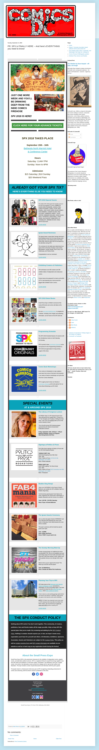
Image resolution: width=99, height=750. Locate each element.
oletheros (73, 327)
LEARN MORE (42, 224)
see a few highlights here (49, 311)
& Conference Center (38, 151)
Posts (71, 134)
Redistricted (87, 297)
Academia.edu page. (83, 281)
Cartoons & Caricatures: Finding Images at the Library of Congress (80, 333)
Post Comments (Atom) (20, 741)
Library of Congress (73, 283)
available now (81, 259)
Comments (72, 137)
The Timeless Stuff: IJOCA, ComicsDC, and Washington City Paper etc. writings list (80, 51)
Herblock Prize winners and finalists (78, 56)
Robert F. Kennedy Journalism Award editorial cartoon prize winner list (78, 48)
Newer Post (11, 738)
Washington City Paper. (75, 279)
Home (35, 738)
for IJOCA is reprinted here (82, 244)
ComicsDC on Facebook (75, 336)
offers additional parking (52, 590)
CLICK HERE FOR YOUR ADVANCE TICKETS (37, 125)
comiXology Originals (55, 344)
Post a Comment (14, 735)
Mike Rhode (74, 325)
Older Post (58, 738)
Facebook (70, 238)
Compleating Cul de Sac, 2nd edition (77, 271)
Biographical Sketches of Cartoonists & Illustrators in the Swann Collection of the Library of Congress (79, 262)
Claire (72, 322)
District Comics (77, 297)
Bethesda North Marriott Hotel (37, 148)
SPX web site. (58, 315)
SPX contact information (40, 643)
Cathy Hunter (74, 320)
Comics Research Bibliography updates (79, 54)
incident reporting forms (23, 643)
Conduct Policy (49, 640)
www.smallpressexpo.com (37, 688)
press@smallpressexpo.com (39, 690)
